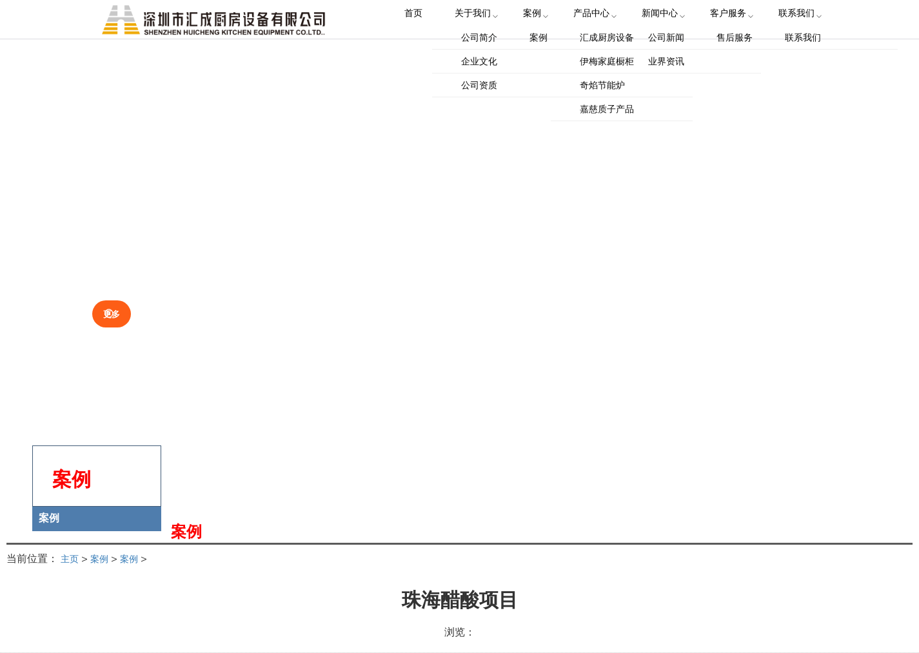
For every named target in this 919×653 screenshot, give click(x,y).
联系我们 (785, 32)
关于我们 (482, 32)
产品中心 (592, 32)
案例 (537, 32)
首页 (427, 32)
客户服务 (721, 32)
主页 (71, 558)
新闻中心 (656, 32)
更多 (120, 311)
